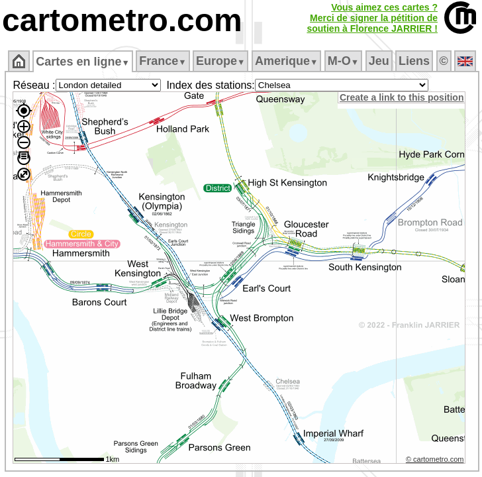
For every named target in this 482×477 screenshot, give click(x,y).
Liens (414, 61)
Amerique (286, 61)
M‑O (343, 61)
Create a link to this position (401, 97)
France (162, 61)
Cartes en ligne (82, 61)
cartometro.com (122, 20)
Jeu (379, 61)
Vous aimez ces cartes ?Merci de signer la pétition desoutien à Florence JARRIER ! (372, 18)
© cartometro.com (435, 459)
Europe (220, 61)
